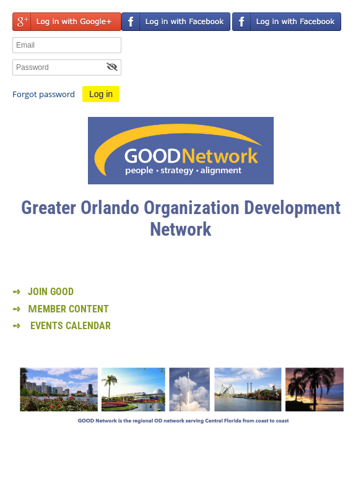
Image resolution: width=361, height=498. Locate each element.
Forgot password (43, 94)
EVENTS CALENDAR (70, 326)
